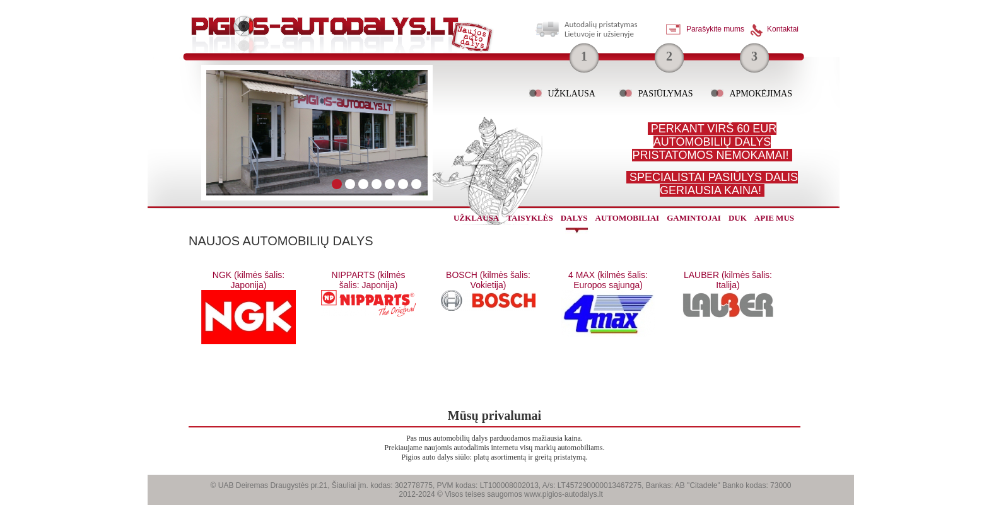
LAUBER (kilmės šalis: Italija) (728, 280)
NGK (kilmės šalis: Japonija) (248, 280)
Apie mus (774, 218)
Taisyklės (529, 218)
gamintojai (694, 218)
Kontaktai (783, 29)
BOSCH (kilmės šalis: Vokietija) (488, 280)
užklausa (476, 218)
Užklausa (571, 93)
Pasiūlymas (665, 93)
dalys (574, 218)
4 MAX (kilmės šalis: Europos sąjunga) (608, 280)
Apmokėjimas (760, 93)
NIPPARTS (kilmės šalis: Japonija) (369, 280)
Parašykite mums (715, 29)
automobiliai (627, 218)
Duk (738, 218)
